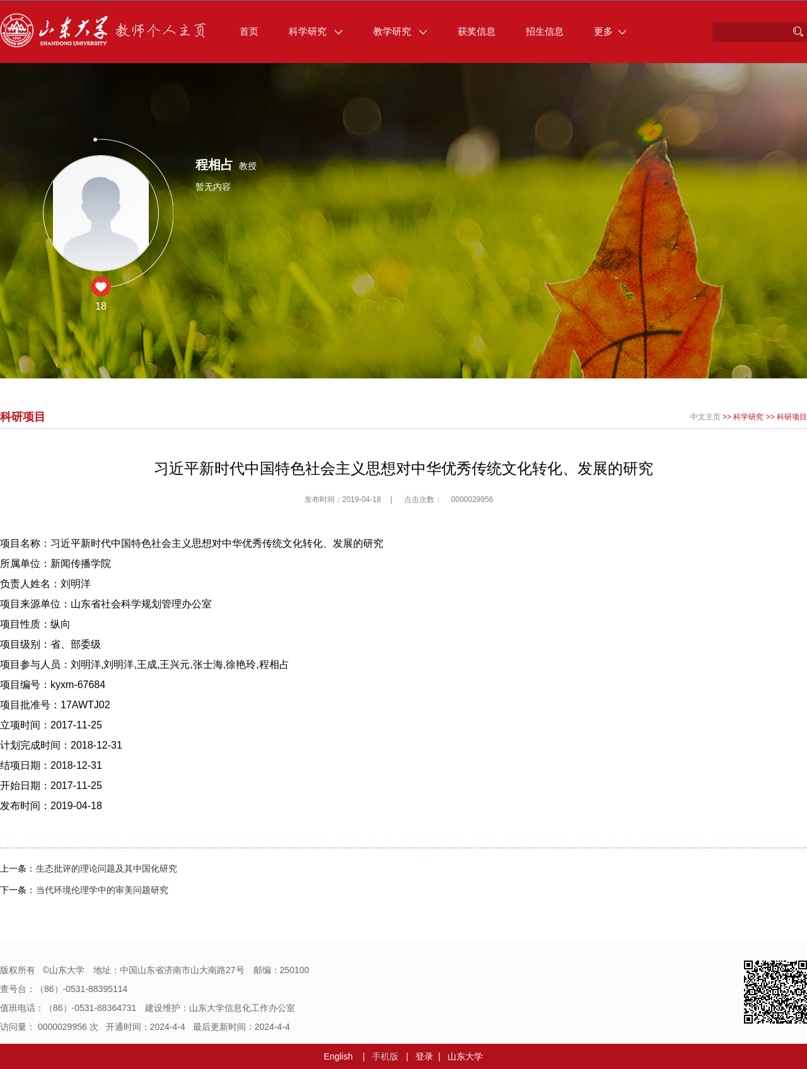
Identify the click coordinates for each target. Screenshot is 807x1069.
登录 (424, 1056)
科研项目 (792, 416)
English (338, 1056)
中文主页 (705, 416)
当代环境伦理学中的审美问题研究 (102, 890)
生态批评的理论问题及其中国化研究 (106, 868)
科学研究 (316, 31)
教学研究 (400, 31)
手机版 (385, 1056)
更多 (610, 31)
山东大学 (465, 1056)
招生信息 (545, 31)
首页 (249, 31)
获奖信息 (477, 31)
